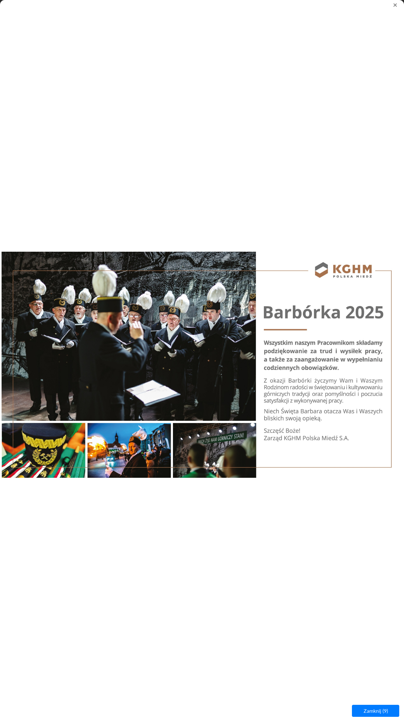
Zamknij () (376, 711)
